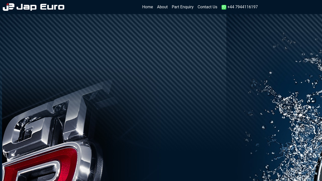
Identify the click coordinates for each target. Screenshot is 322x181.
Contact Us (207, 7)
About (162, 7)
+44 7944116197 (239, 7)
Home (148, 6)
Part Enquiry (183, 7)
